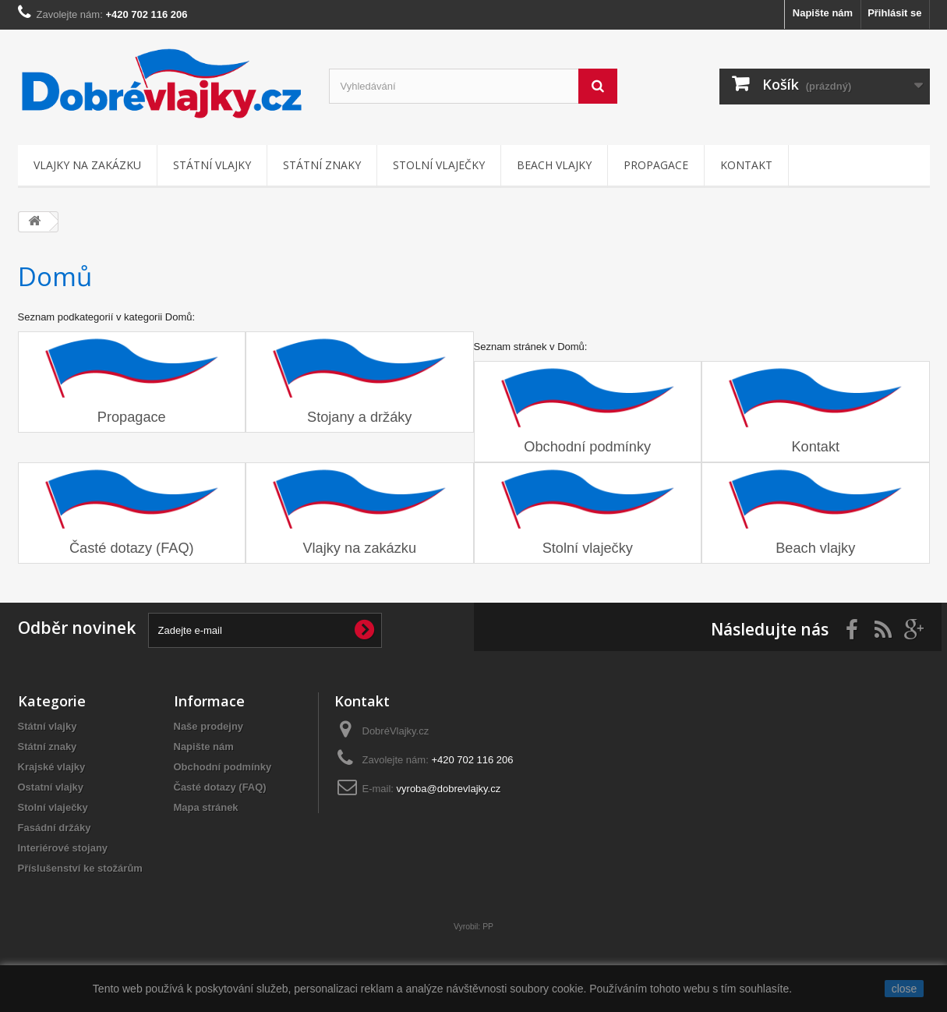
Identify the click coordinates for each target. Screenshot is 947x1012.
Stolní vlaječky (439, 164)
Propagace (656, 164)
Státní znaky (322, 164)
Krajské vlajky (52, 767)
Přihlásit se (894, 13)
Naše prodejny (209, 726)
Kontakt (746, 164)
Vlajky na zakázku (87, 164)
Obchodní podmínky (587, 447)
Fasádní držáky (54, 827)
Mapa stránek (206, 807)
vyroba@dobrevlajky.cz (449, 788)
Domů (55, 276)
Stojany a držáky (359, 417)
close (904, 988)
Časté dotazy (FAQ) (131, 548)
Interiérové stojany (63, 848)
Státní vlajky (212, 164)
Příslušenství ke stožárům (80, 868)
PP (487, 926)
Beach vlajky (554, 164)
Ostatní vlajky (51, 787)
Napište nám (823, 13)
